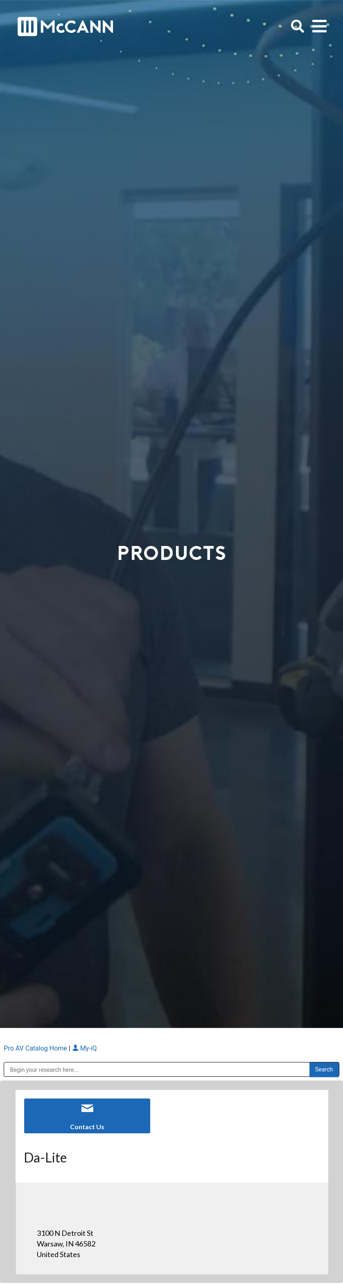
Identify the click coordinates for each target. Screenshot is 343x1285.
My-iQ (84, 1048)
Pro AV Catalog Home (36, 1048)
